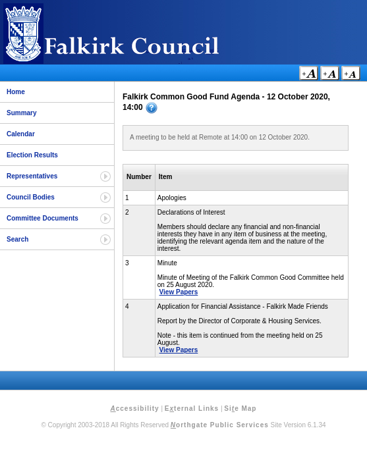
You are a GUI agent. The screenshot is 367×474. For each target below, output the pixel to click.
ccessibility (135, 408)
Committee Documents (42, 218)
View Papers (178, 292)
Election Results (32, 155)
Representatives (32, 176)
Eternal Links (192, 408)
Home (16, 91)
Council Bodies (31, 197)
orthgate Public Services (220, 425)
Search (17, 239)
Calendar (21, 134)
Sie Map (240, 408)
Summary (22, 113)
